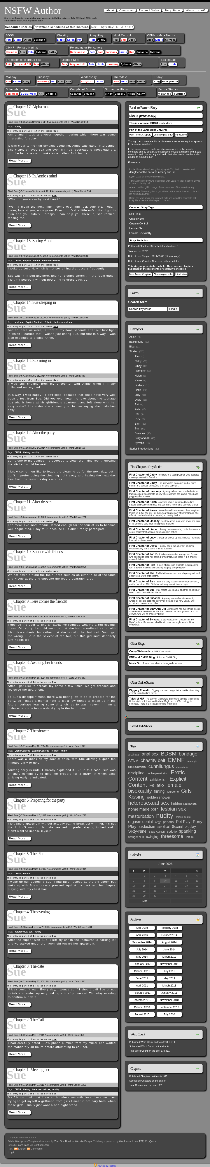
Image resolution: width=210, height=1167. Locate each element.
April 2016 (142, 935)
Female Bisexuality (140, 233)
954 (84, 567)
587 (83, 376)
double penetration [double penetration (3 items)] (157, 773)
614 (86, 122)
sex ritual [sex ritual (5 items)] (164, 826)
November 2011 (169, 964)
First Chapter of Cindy (143, 483)
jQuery (152, 1141)
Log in (12, 1152)
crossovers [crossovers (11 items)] (137, 767)
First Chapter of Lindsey (144, 521)
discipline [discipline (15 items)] (136, 773)
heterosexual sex (51, 260)
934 (84, 869)
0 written (179, 93)
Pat (79, 39)
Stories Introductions (141, 448)
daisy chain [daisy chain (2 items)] (182, 767)
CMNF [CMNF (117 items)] (176, 760)
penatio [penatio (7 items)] (168, 822)
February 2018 (169, 927)
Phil (116, 39)
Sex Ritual (135, 213)
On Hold (51, 93)
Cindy (101, 39)
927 (84, 746)
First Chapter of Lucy (142, 537)
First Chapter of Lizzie (143, 529)
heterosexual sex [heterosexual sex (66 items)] (148, 803)
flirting (26, 452)
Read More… (18, 160)
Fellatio (48, 322)
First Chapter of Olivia (143, 545)
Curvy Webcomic (139, 651)
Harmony (12, 52)
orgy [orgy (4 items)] (158, 822)
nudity (18, 126)
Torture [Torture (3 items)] (190, 837)
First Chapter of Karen (143, 510)
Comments (36, 1148)
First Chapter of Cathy (143, 474)
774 (84, 517)
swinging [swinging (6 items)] (152, 837)
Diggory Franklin (139, 690)
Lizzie (18, 39)
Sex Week (12, 93)
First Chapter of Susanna (145, 598)
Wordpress (125, 1141)
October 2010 (142, 1007)
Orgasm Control (138, 223)
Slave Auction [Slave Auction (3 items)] (157, 831)
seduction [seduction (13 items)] (147, 826)
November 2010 (169, 1000)
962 (84, 981)
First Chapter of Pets (142, 564)
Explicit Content (31, 260)
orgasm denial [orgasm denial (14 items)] (140, 822)
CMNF (18, 452)
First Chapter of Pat (141, 554)
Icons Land (23, 1145)
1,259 (83, 1085)
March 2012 (169, 956)
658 (83, 448)
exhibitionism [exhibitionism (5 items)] (158, 779)
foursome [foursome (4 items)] (173, 791)
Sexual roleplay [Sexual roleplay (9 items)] (184, 826)
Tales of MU (136, 698)
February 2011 (141, 992)
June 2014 (169, 949)
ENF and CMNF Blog (142, 657)
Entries (22, 1148)
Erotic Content (22, 751)
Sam (124, 39)
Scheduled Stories (18, 27)
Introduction (181, 135)
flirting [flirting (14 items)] (159, 791)
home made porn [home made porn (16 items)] (143, 809)
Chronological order (163, 135)
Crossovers (126, 10)
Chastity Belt (136, 218)
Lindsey (120, 93)
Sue (131, 52)
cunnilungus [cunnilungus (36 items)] (161, 766)
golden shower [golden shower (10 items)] (158, 797)
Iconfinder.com (41, 1145)
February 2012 (141, 964)
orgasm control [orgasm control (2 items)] (183, 817)
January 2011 (169, 992)
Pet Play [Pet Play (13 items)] (183, 822)
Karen (71, 39)
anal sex (19, 322)
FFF (141, 1141)
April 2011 (142, 985)
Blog (157, 81)
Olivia (28, 39)
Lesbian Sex (136, 228)
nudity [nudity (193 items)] (164, 815)
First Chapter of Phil (141, 573)
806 (86, 317)
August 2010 (142, 1014)
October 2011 (142, 971)
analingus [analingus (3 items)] (133, 754)
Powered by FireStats (106, 1166)
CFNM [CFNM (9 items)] (133, 761)
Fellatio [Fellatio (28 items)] (156, 785)
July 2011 (169, 971)
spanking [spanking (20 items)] (187, 831)
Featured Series (149, 10)
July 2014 (141, 949)
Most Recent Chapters (140, 135)
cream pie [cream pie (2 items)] (192, 761)
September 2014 (142, 942)
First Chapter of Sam (142, 581)
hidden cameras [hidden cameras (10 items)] (184, 803)
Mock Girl (135, 663)
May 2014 (142, 956)
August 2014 (169, 942)
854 (82, 1035)
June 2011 (142, 978)
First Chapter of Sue (141, 589)
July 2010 (169, 1014)
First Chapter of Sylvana (144, 619)
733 (84, 815)
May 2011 (169, 978)
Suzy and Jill (78, 52)
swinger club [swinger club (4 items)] (136, 837)
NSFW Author (32, 10)
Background (170, 81)
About (110, 10)
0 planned (164, 93)
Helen (131, 93)
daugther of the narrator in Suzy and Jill (152, 172)
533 (83, 616)
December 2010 (142, 1000)
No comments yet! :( (59, 122)
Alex (150, 39)
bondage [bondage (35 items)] (188, 754)
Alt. (41, 93)
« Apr (144, 901)
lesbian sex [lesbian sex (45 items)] (173, 809)
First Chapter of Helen (143, 502)
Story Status (172, 10)
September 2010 (169, 1007)
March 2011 (169, 985)
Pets (9, 39)
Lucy (132, 39)
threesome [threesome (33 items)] (172, 836)
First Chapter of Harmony (145, 491)
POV (132, 81)
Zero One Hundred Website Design (73, 1141)
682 (84, 678)
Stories (133, 351)
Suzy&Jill (87, 81)
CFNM (18, 260)
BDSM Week (29, 93)
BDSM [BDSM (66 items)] (168, 754)
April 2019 (142, 927)
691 (86, 256)
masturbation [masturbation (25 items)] (141, 816)
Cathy (52, 52)
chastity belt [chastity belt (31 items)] (153, 760)
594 (89, 191)
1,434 (89, 927)
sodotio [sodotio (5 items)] (172, 831)
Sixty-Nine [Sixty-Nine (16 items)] (137, 831)
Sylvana (170, 39)
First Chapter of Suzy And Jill (147, 608)
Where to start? (196, 10)
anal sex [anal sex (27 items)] (150, 753)
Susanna (39, 39)
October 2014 (169, 935)
